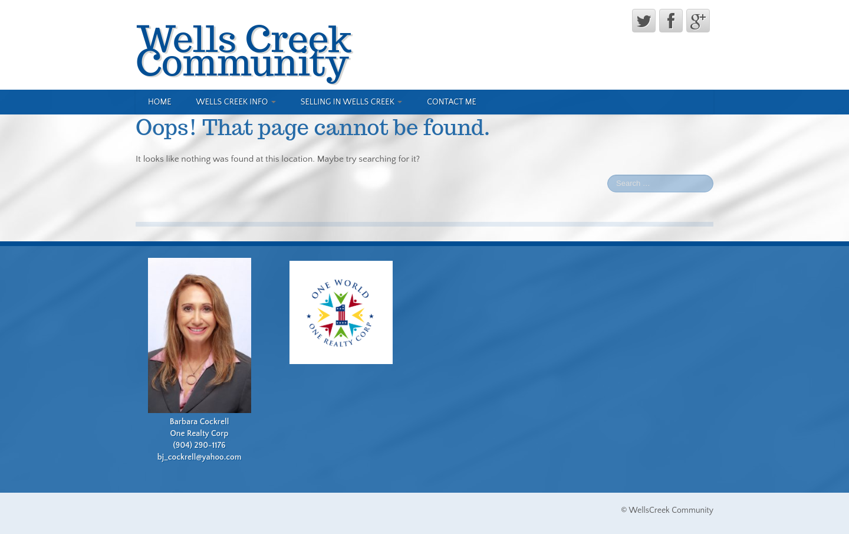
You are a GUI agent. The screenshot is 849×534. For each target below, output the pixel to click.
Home (160, 102)
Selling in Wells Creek (352, 102)
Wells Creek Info (236, 102)
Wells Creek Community (243, 50)
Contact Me (451, 102)
